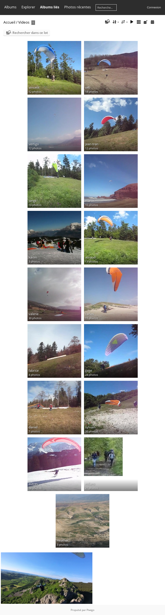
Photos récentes (77, 7)
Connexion (154, 7)
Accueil (9, 22)
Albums (10, 7)
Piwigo (90, 610)
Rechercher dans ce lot (30, 32)
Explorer (28, 7)
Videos (23, 22)
